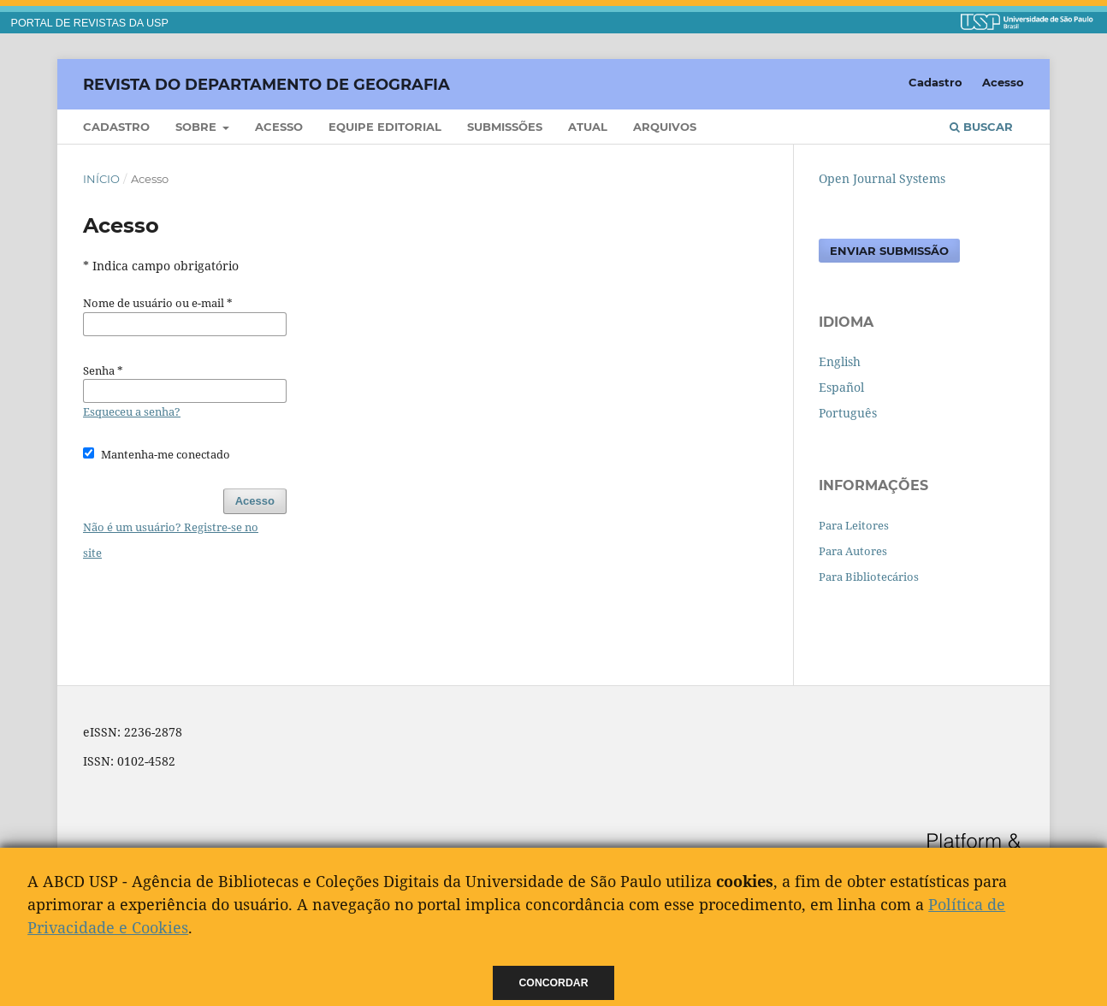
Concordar (554, 983)
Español (841, 387)
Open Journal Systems (882, 178)
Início (101, 179)
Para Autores (853, 551)
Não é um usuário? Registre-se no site (170, 539)
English (840, 361)
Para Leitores (854, 525)
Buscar (981, 126)
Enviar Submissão (889, 250)
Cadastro (116, 126)
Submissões (504, 126)
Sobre (197, 126)
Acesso (279, 126)
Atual (587, 126)
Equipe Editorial (385, 126)
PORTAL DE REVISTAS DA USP (90, 23)
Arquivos (664, 126)
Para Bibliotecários (869, 576)
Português (848, 413)
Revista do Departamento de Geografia (266, 83)
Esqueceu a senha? (132, 411)
